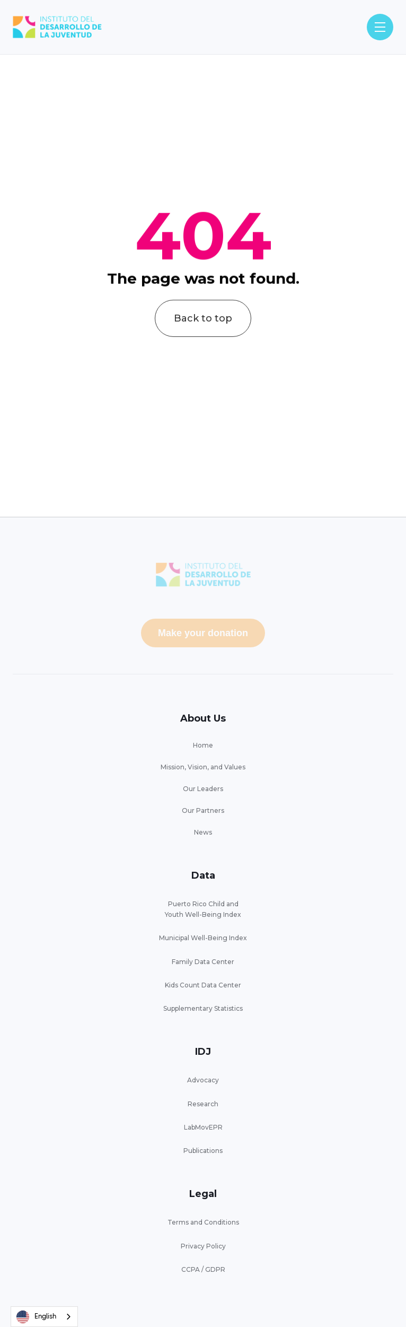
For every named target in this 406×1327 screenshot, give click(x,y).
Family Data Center (203, 962)
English (36, 1317)
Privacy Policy (203, 1246)
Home (203, 745)
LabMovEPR (203, 1127)
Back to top (203, 329)
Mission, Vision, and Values (203, 767)
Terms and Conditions (203, 1222)
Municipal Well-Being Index (203, 938)
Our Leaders (203, 789)
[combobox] (44, 1316)
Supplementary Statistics (203, 1008)
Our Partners (203, 810)
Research (203, 1104)
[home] (57, 27)
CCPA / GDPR (203, 1269)
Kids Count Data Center (203, 985)
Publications (203, 1151)
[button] (380, 27)
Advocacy (203, 1080)
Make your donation (203, 633)
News (203, 832)
